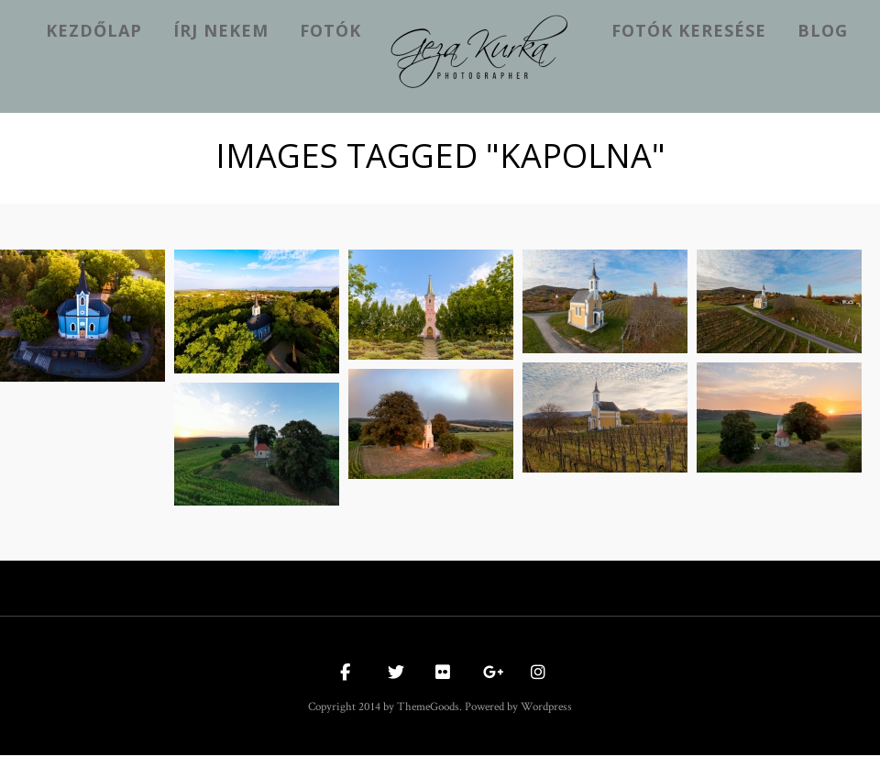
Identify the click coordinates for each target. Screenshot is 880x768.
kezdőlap (94, 30)
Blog (823, 30)
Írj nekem (221, 30)
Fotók (330, 30)
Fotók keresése (688, 30)
